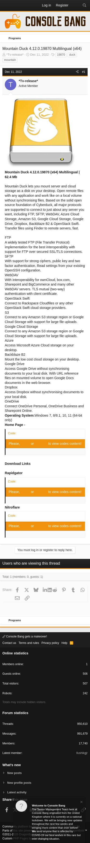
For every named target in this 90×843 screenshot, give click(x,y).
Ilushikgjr (82, 753)
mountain (10, 60)
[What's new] (75, 5)
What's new (11, 765)
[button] (6, 5)
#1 (83, 72)
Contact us (9, 643)
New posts (14, 773)
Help (64, 643)
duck (72, 54)
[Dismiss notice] (81, 802)
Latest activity (16, 792)
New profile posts (19, 783)
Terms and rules (28, 643)
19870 (61, 54)
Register (41, 443)
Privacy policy (50, 643)
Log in (26, 443)
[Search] (84, 5)
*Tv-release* (15, 54)
